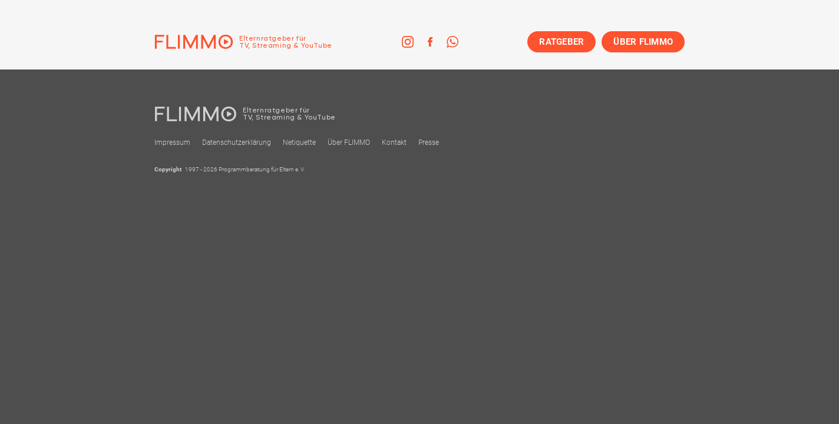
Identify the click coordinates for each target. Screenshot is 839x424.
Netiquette (299, 142)
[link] (408, 42)
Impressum (172, 142)
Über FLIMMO (349, 142)
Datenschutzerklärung (236, 142)
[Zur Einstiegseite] (243, 42)
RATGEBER (561, 42)
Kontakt (394, 142)
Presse (428, 142)
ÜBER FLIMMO (643, 42)
